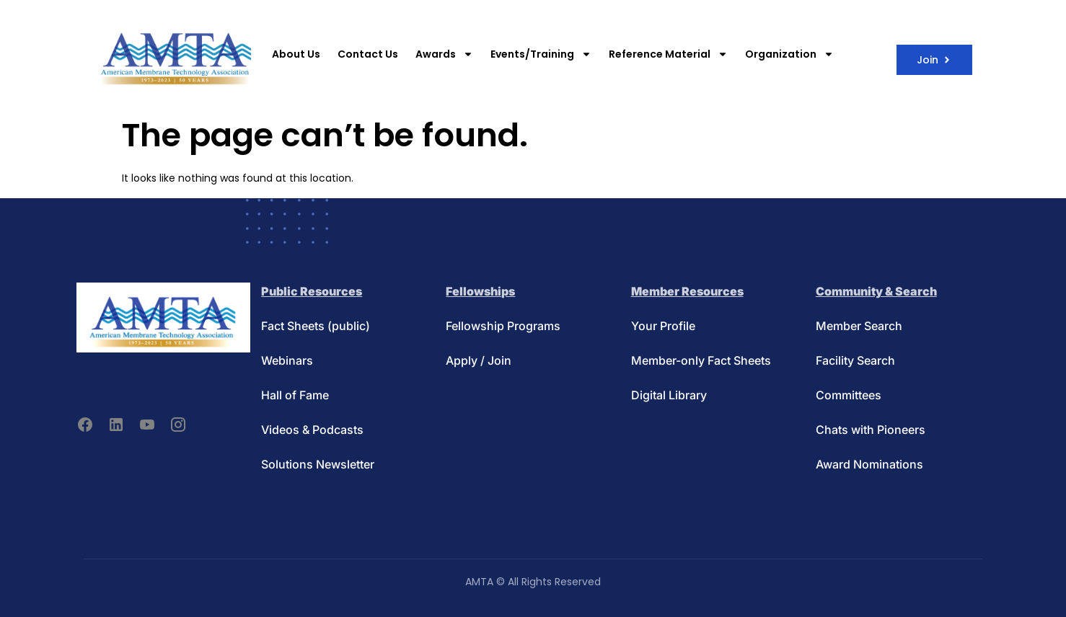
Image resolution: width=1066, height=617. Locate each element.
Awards (444, 54)
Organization (789, 54)
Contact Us (368, 54)
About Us (296, 54)
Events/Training (540, 54)
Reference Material (668, 54)
